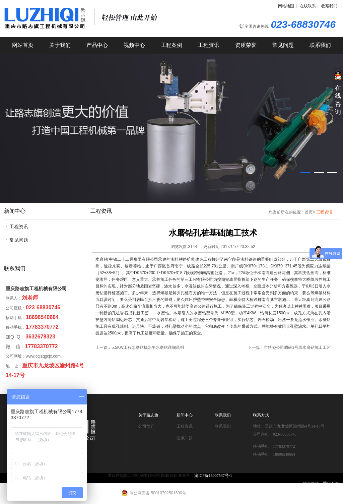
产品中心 (97, 45)
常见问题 (283, 45)
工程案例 (171, 45)
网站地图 (286, 6)
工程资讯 (208, 45)
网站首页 (22, 45)
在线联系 (308, 6)
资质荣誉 (246, 45)
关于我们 (60, 45)
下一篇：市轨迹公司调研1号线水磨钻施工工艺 (289, 347)
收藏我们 (329, 6)
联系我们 (320, 45)
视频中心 (134, 45)
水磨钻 (101, 259)
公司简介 (146, 426)
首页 (309, 212)
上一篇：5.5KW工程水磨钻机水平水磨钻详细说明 (139, 347)
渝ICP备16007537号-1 (213, 475)
